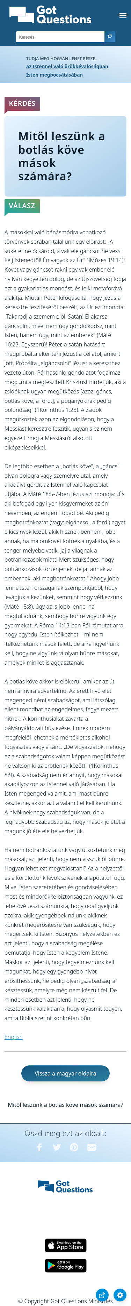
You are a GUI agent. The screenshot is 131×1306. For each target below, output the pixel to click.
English (14, 1037)
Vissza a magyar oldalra (65, 1073)
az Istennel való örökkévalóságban (67, 66)
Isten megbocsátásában (54, 74)
